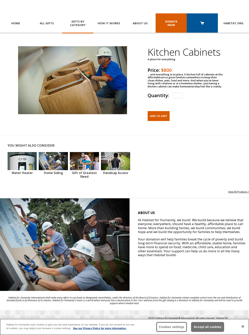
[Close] (242, 326)
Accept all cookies (208, 327)
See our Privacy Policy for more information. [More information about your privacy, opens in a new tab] (99, 328)
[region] (124, 327)
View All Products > (238, 191)
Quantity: (158, 95)
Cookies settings (171, 327)
